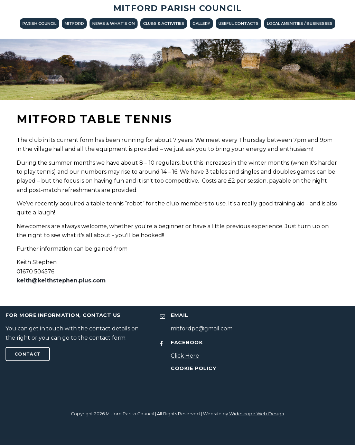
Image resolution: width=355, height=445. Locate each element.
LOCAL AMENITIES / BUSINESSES (300, 23)
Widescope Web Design (256, 413)
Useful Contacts (238, 23)
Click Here (185, 355)
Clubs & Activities (163, 23)
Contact (28, 354)
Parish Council (39, 23)
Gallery (201, 23)
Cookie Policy (193, 368)
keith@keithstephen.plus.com (61, 280)
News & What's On (113, 23)
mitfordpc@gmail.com (202, 328)
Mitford (74, 23)
